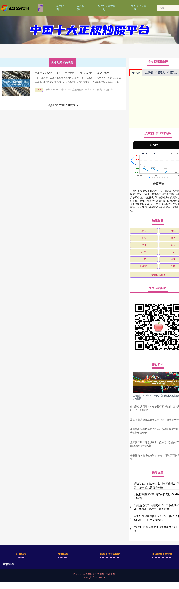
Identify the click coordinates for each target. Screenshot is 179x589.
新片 (143, 230)
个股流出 (172, 72)
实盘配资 (81, 8)
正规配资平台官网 (137, 8)
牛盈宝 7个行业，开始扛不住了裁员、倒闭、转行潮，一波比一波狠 (72, 73)
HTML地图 (109, 574)
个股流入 (160, 72)
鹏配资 (143, 266)
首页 (40, 8)
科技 (143, 252)
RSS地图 (99, 574)
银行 (143, 237)
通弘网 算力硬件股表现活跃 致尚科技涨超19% (154, 419)
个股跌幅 (148, 72)
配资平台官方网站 (106, 8)
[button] (132, 160)
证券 (143, 259)
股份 (143, 245)
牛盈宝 (39, 89)
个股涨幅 (136, 72)
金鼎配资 (60, 8)
